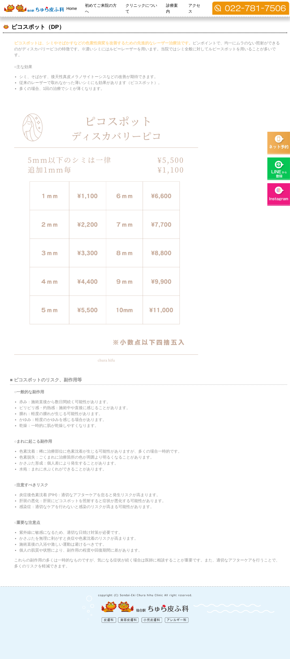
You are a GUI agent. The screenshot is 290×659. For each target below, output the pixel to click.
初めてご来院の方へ (101, 8)
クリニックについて (141, 8)
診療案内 (172, 8)
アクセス (194, 8)
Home (71, 8)
